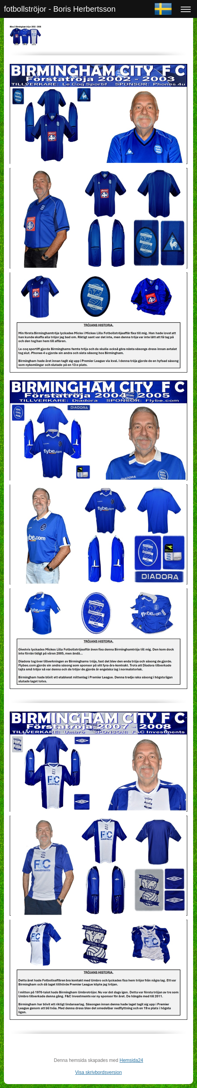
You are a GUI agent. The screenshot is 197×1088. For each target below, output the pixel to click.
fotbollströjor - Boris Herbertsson (60, 9)
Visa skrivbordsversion (98, 1072)
